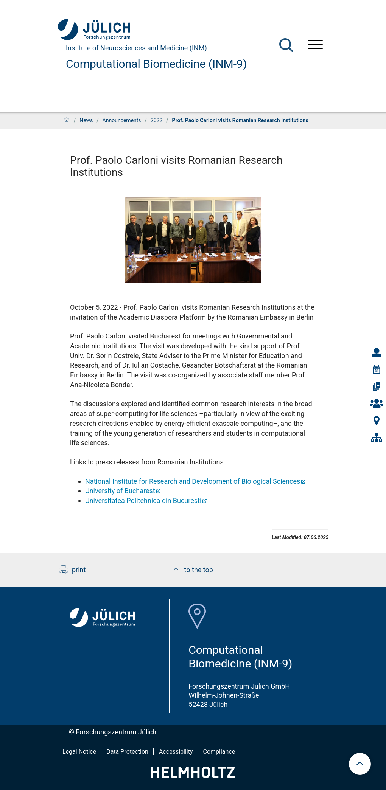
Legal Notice (79, 751)
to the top (192, 569)
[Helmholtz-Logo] (193, 775)
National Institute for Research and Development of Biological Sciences (192, 481)
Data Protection (127, 751)
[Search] (286, 45)
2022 (156, 120)
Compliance (219, 751)
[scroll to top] (360, 764)
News (86, 120)
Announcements (122, 120)
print (72, 569)
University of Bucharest (120, 491)
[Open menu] (315, 45)
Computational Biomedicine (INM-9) (156, 63)
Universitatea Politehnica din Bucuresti (143, 500)
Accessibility (176, 751)
